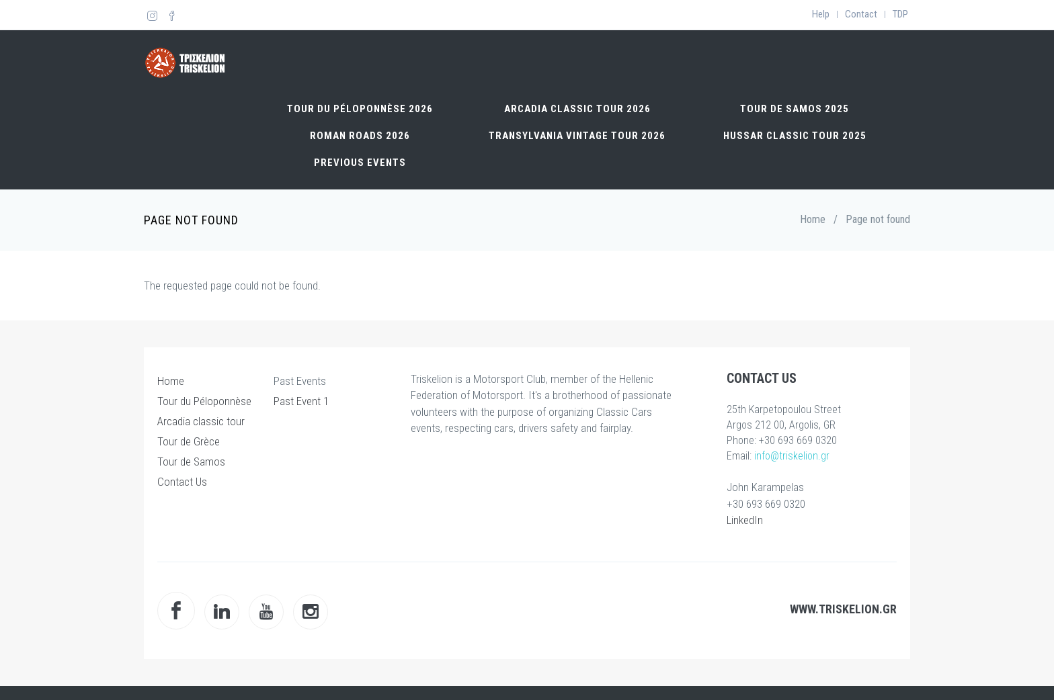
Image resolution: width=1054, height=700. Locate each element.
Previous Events (360, 111)
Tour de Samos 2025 (794, 57)
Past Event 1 (301, 349)
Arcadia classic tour (201, 369)
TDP (900, 14)
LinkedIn (745, 468)
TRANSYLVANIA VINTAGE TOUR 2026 (577, 84)
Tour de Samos (191, 410)
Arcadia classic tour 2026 (577, 57)
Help (820, 14)
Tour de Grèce (188, 389)
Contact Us (182, 430)
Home (812, 167)
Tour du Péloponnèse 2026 (360, 57)
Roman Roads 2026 (360, 84)
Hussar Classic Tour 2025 (794, 84)
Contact (861, 14)
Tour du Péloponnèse (204, 349)
